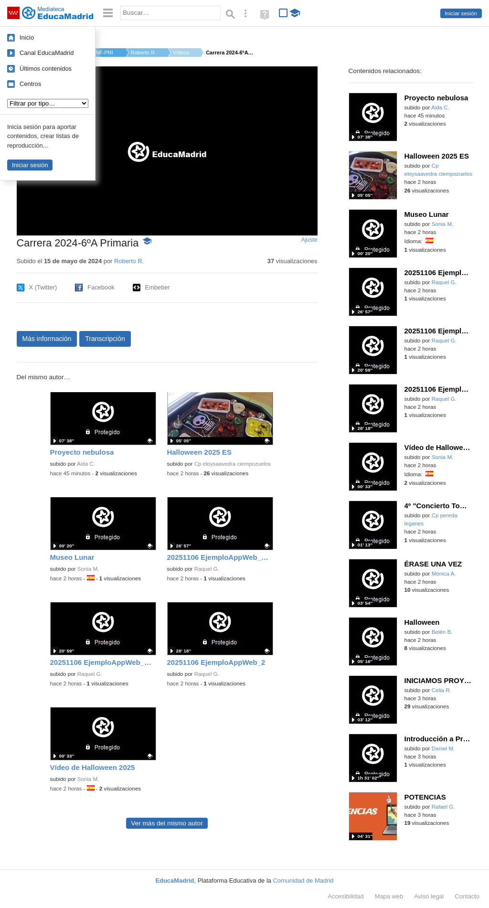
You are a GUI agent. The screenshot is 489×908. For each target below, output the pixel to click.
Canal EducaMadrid (47, 52)
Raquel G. (206, 569)
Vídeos (181, 52)
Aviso (429, 896)
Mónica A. (444, 574)
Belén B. (442, 632)
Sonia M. (88, 569)
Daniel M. (443, 748)
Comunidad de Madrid (303, 880)
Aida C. (86, 464)
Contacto (467, 896)
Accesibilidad (345, 896)
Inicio (27, 37)
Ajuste (309, 239)
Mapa (389, 896)
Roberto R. (143, 52)
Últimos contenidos (46, 68)
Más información (47, 338)
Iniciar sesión (461, 13)
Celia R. (441, 690)
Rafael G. (443, 807)
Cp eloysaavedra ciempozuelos (232, 464)
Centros (30, 83)
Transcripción (105, 338)
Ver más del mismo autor (166, 823)
